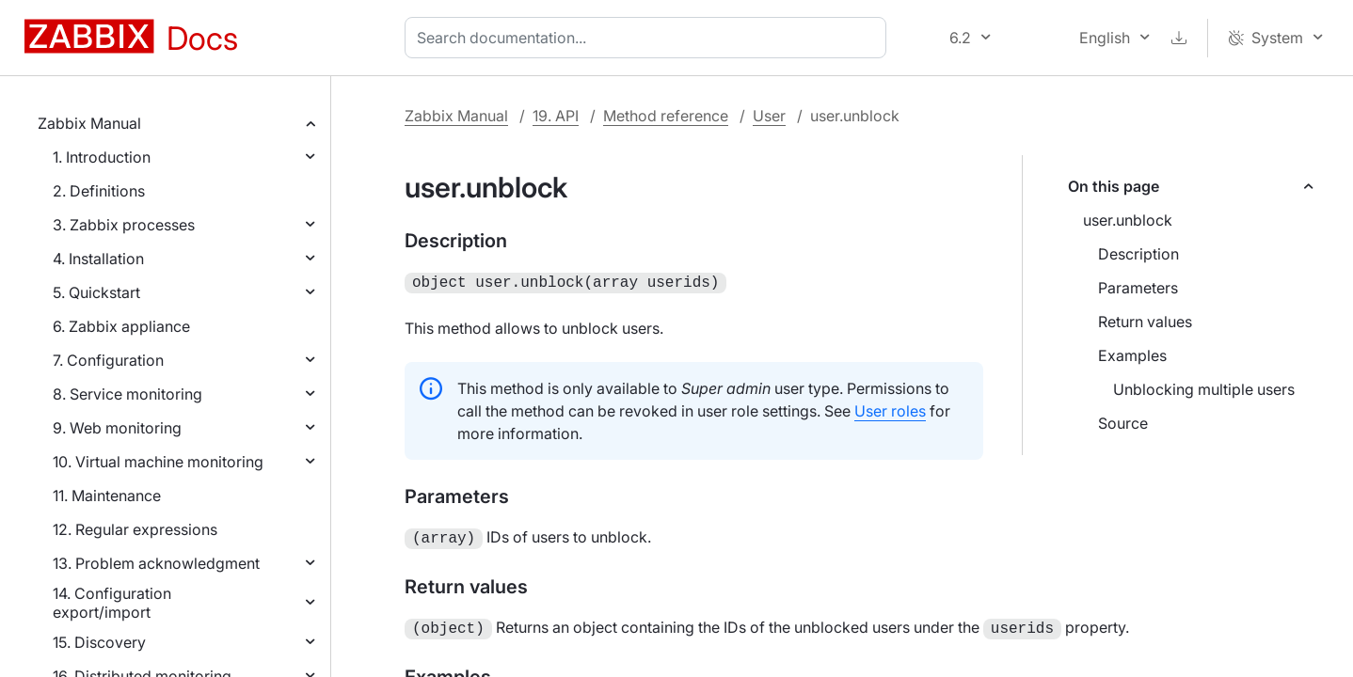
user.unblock (1127, 220)
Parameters (1138, 287)
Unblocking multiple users (1204, 389)
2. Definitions (99, 190)
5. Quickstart (96, 292)
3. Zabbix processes (124, 224)
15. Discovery (99, 642)
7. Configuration (108, 360)
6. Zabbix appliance (121, 326)
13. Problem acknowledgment (156, 563)
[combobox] (649, 37)
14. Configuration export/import (112, 603)
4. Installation (98, 258)
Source (1123, 423)
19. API (556, 115)
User (769, 115)
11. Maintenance (107, 495)
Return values (1145, 321)
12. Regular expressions (135, 529)
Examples (1132, 355)
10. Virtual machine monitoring (158, 461)
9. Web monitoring (117, 427)
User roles (890, 409)
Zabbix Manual (89, 123)
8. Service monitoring (127, 394)
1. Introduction (102, 157)
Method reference (665, 115)
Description (1138, 253)
